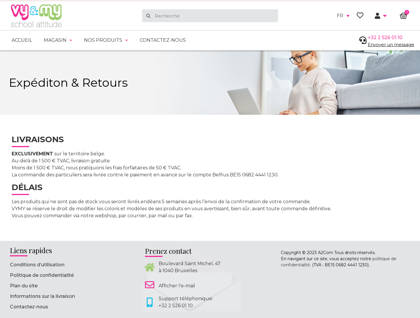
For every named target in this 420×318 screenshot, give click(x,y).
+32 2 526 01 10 (385, 37)
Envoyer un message (391, 44)
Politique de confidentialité (42, 275)
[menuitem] (343, 16)
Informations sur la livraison (42, 296)
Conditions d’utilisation (37, 264)
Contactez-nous (163, 40)
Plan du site (24, 286)
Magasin (58, 40)
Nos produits (106, 40)
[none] (343, 16)
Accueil (22, 40)
